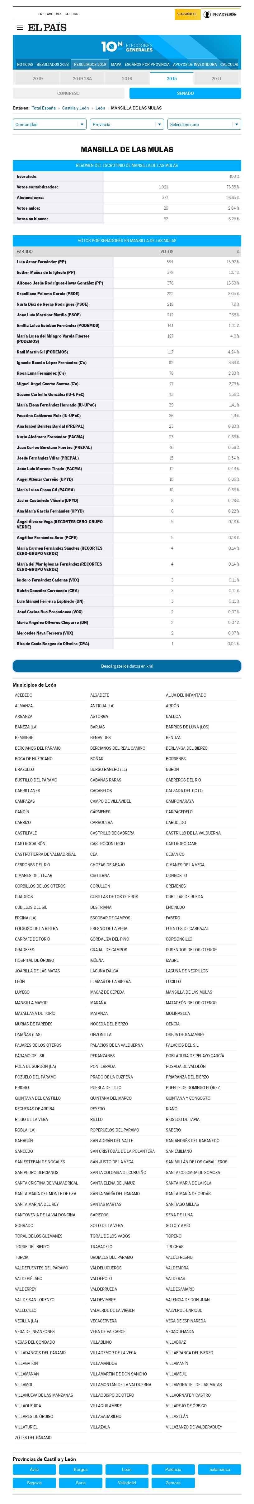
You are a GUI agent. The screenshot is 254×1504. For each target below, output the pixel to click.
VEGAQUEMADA (180, 1331)
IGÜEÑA (97, 960)
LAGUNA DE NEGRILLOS (187, 971)
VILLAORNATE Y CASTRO (188, 1395)
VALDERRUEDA (103, 1289)
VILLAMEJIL (176, 1374)
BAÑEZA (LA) (26, 727)
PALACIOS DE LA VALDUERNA (116, 1045)
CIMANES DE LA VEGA (185, 865)
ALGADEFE (99, 695)
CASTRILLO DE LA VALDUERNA (193, 833)
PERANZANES (102, 1056)
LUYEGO (22, 992)
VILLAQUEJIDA (28, 1406)
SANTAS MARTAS (105, 1204)
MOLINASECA (178, 1013)
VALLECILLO (25, 1310)
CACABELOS (101, 790)
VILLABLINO (101, 1342)
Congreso (68, 93)
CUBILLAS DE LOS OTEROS (114, 896)
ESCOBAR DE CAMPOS (110, 918)
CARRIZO (23, 822)
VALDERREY (25, 1289)
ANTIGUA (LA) (102, 705)
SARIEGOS (99, 1215)
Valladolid (127, 1482)
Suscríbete (186, 14)
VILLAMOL (24, 1384)
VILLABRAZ (176, 1342)
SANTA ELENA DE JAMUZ (112, 1183)
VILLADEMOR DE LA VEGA (113, 1353)
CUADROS (24, 896)
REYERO (97, 1109)
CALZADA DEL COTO (184, 790)
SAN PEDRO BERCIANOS (37, 1172)
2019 (38, 78)
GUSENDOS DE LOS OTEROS (191, 949)
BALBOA (173, 716)
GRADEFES (24, 949)
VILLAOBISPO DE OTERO (112, 1395)
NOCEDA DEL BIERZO (109, 1024)
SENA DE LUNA (179, 1215)
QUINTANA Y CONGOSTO (188, 1098)
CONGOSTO (176, 875)
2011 (216, 78)
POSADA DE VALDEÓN (186, 1066)
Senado (185, 93)
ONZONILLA (100, 1034)
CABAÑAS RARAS (105, 780)
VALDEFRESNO (179, 1257)
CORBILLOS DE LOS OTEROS (40, 886)
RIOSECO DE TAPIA (183, 1119)
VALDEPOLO (101, 1278)
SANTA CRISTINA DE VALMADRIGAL (46, 1183)
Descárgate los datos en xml (127, 666)
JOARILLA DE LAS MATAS (37, 971)
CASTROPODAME (181, 843)
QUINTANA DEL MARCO (111, 1098)
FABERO (173, 918)
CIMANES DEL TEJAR (33, 875)
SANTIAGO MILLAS (182, 1204)
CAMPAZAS (25, 801)
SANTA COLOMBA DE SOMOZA (193, 1172)
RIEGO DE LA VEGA (31, 1119)
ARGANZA (23, 716)
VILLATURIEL (26, 1427)
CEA (93, 854)
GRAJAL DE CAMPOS (108, 949)
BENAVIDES (100, 737)
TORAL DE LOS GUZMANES (39, 1236)
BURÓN (172, 769)
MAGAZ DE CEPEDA (107, 992)
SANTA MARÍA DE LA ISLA (188, 1183)
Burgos (80, 1469)
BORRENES (176, 759)
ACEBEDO (23, 695)
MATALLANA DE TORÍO (35, 1013)
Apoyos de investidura (195, 64)
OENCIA (173, 1024)
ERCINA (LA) (25, 918)
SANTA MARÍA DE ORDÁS (188, 1193)
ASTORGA (99, 716)
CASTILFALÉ (26, 833)
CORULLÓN (100, 886)
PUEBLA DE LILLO (105, 1087)
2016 (127, 78)
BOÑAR (96, 759)
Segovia (34, 1482)
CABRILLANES (27, 790)
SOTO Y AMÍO (178, 1225)
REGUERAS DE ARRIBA (34, 1109)
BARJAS (97, 727)
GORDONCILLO (179, 939)
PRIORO (22, 1087)
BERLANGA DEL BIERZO (187, 748)
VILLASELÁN (177, 1416)
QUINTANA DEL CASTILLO (38, 1098)
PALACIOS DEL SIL (182, 1045)
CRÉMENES (176, 886)
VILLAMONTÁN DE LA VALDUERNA (120, 1384)
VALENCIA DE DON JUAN (188, 1299)
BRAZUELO (24, 769)
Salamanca (219, 1469)
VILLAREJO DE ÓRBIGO (186, 1406)
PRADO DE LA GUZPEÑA (111, 1077)
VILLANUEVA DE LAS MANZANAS (44, 1395)
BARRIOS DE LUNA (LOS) (187, 727)
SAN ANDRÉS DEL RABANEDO (192, 1140)
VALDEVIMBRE (103, 1299)
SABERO (173, 1130)
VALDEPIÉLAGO (28, 1278)
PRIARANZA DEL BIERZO (187, 1077)
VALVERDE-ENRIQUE (184, 1310)
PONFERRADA (102, 1066)
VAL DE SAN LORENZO (34, 1299)
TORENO (173, 1236)
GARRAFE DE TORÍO (32, 939)
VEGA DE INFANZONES (35, 1331)
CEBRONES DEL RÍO (32, 865)
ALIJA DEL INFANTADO (186, 695)
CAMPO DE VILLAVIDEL (110, 801)
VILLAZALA (100, 1427)
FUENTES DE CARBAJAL (187, 928)
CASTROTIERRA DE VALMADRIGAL (45, 854)
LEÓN (20, 981)
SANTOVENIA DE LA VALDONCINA (45, 1215)
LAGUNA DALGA (104, 971)
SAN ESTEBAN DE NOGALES (40, 1162)
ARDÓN (172, 705)
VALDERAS (175, 1278)
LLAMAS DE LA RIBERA (110, 981)
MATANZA (99, 1013)
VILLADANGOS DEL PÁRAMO (40, 1353)
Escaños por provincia (147, 64)
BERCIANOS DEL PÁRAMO (38, 748)
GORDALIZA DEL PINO (109, 939)
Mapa (116, 64)
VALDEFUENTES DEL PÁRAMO (41, 1268)
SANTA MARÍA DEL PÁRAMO (115, 1193)
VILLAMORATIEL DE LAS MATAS (194, 1384)
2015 (172, 78)
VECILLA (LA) (26, 1321)
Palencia (173, 1469)
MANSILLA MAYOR (31, 1002)
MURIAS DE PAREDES (34, 1024)
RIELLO (96, 1119)
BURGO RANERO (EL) (108, 769)
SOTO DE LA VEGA (106, 1225)
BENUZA (173, 737)
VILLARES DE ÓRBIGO (34, 1416)
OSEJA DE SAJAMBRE (185, 1034)
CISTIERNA (100, 875)
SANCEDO (24, 1151)
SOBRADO (24, 1225)
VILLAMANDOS (103, 1363)
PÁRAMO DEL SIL (30, 1056)
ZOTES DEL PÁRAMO (33, 1437)
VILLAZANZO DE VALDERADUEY (194, 1427)
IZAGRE (172, 960)
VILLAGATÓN (26, 1363)
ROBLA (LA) (25, 1130)
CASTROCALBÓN (30, 843)
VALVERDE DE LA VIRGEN (112, 1310)
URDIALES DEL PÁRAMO (111, 1257)
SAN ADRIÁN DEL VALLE (111, 1140)
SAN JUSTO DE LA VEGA (112, 1162)
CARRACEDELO (179, 812)
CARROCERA (101, 822)
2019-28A (82, 78)
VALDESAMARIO (180, 1289)
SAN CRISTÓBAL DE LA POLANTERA (122, 1151)
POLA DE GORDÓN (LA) (35, 1066)
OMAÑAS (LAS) (28, 1034)
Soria (81, 1482)
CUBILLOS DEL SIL (31, 907)
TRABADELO (101, 1246)
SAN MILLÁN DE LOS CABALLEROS (197, 1162)
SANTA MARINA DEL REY (37, 1204)
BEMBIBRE (24, 737)
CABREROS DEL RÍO (183, 780)
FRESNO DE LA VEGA (108, 928)
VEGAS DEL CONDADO (35, 1342)
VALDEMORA (177, 1268)
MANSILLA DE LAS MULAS (189, 992)
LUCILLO (173, 981)
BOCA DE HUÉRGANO (34, 759)
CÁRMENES (100, 812)
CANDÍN (22, 812)
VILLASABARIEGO (105, 1416)
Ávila (34, 1469)
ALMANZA (24, 705)
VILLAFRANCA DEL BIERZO (189, 1353)
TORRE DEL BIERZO (32, 1246)
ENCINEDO (175, 907)
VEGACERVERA (103, 1321)
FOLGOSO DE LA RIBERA (36, 928)
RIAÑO (171, 1109)
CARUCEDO (176, 822)
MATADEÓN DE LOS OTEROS (191, 1002)
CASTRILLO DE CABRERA (112, 833)
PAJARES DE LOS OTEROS (38, 1045)
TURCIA (21, 1257)
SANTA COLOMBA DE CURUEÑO (118, 1172)
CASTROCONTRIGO (107, 843)
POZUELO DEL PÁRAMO (35, 1077)
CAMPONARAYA (180, 801)
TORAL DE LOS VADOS (110, 1236)
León (127, 1469)
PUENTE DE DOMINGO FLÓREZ (193, 1087)
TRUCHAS (175, 1246)
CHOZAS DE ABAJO (107, 865)
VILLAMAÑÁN (27, 1374)
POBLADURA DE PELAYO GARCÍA (195, 1056)
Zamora (173, 1482)
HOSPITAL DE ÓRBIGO (34, 960)
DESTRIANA (100, 907)
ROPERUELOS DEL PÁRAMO (114, 1130)
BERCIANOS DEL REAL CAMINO (117, 748)
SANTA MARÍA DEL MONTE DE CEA (45, 1193)
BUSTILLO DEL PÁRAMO (36, 780)
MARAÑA (98, 1002)
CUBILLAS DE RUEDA (184, 896)
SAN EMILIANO (179, 1151)
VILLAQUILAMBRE (106, 1406)
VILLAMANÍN (177, 1363)
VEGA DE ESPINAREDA (186, 1321)
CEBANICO (175, 854)
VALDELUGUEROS (106, 1268)
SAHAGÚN (24, 1140)
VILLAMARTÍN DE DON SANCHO (118, 1374)
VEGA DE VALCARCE (107, 1331)
